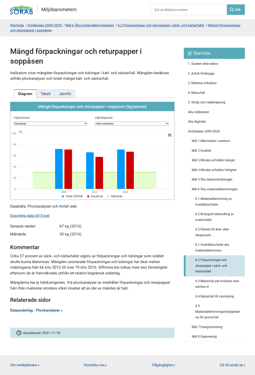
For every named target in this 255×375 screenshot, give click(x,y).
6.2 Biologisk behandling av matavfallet (214, 217)
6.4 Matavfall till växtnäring (214, 296)
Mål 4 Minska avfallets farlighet (214, 170)
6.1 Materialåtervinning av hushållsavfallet (213, 201)
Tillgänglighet (162, 365)
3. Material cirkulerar (202, 83)
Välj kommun (22, 117)
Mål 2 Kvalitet (201, 151)
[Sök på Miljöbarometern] (189, 9)
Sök (238, 10)
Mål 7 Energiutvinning (207, 327)
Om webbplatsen (23, 365)
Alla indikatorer (198, 112)
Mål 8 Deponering (204, 336)
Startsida (17, 25)
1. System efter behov (203, 64)
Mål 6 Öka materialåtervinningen (90, 25)
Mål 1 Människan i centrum (211, 141)
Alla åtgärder (197, 121)
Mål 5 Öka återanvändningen (212, 179)
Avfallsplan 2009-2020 (45, 25)
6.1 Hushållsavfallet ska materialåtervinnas (212, 247)
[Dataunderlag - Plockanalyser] (91, 312)
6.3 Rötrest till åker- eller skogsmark (212, 232)
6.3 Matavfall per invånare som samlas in (217, 284)
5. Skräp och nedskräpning (206, 102)
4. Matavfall (196, 93)
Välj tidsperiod (103, 117)
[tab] (25, 93)
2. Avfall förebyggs (201, 73)
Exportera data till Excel (30, 215)
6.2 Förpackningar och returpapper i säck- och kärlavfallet (161, 25)
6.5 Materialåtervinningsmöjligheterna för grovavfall (217, 311)
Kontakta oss (94, 365)
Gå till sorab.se (231, 365)
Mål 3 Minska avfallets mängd (213, 160)
